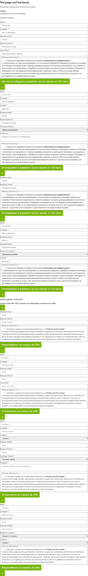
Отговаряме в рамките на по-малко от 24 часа (31, 167)
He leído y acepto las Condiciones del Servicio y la (36, 329)
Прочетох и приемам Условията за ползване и (39, 61)
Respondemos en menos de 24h (21, 344)
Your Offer (4, 50)
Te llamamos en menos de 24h (20, 411)
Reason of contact (8, 251)
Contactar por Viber (47, 303)
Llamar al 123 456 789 (9, 303)
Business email (6, 36)
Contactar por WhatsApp (28, 303)
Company (4, 29)
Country (4, 105)
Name (3, 22)
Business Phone (6, 43)
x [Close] (2, 87)
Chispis (3, 11)
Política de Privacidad (55, 329)
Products (4, 133)
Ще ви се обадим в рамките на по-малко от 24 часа (35, 81)
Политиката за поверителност (57, 61)
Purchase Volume (7, 127)
